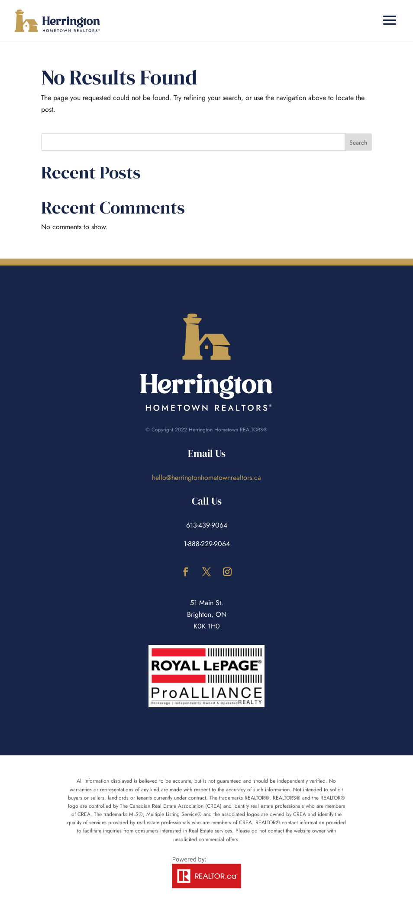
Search (358, 142)
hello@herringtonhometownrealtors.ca (206, 478)
